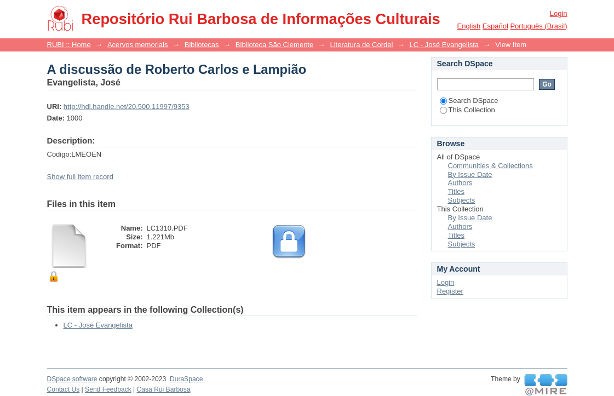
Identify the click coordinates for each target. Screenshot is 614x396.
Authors (460, 183)
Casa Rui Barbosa (164, 389)
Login (558, 13)
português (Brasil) (538, 26)
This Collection (467, 110)
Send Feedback (108, 389)
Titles (456, 191)
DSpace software (72, 379)
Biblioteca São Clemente (274, 45)
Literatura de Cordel (361, 45)
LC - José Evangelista (444, 45)
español (495, 26)
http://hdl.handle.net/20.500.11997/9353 (127, 106)
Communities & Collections (490, 166)
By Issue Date (470, 174)
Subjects (461, 200)
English (469, 26)
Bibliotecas (202, 45)
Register (450, 291)
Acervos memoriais (137, 45)
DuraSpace (186, 379)
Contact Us (63, 389)
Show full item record (80, 177)
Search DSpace (469, 100)
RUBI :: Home (69, 45)
